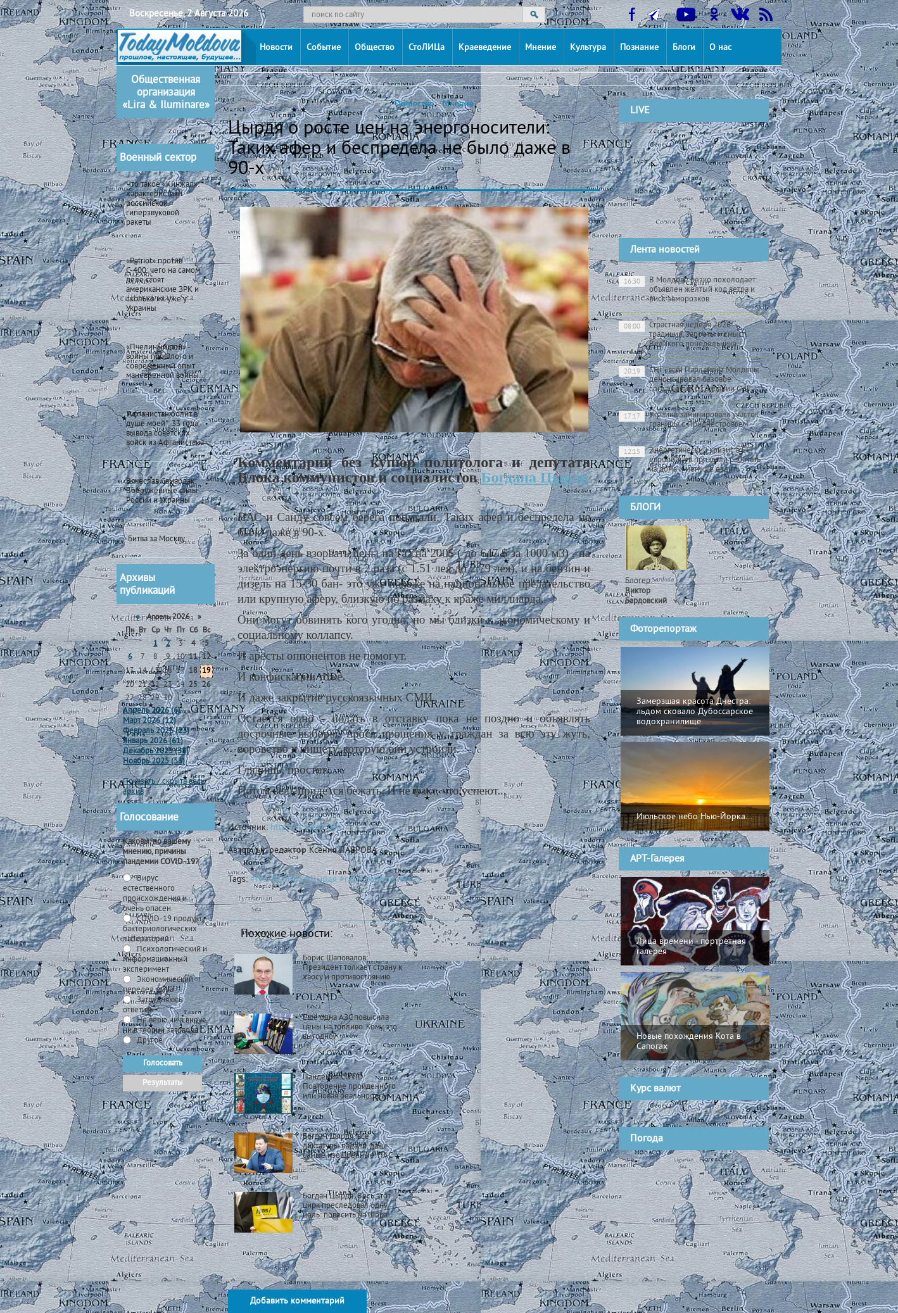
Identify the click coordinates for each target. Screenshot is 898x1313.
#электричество (389, 879)
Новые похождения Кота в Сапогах (688, 1041)
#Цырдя (321, 879)
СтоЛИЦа (426, 47)
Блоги (684, 47)
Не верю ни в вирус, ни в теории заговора (165, 1025)
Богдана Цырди (535, 477)
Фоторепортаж (663, 629)
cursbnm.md (722, 1110)
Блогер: (646, 591)
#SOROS (287, 879)
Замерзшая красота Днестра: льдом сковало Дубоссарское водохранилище (694, 711)
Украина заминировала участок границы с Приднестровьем (689, 420)
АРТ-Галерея (657, 859)
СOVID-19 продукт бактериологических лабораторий (162, 929)
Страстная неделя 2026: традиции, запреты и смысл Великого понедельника (683, 334)
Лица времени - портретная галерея (691, 946)
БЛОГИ (645, 507)
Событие (324, 47)
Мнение (540, 47)
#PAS (259, 879)
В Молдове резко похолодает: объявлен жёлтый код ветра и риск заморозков (688, 290)
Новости (276, 47)
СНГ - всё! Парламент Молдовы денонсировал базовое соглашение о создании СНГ (689, 379)
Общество (375, 47)
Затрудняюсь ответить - (152, 1005)
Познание (639, 47)
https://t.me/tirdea (305, 827)
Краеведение (484, 47)
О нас (720, 47)
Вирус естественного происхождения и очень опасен (155, 894)
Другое (149, 1041)
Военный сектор (158, 158)
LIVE (640, 110)
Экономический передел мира (158, 985)
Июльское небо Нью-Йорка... (694, 817)
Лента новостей (665, 250)
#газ (347, 879)
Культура (588, 47)
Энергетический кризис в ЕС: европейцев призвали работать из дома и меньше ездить (690, 460)
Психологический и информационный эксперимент (165, 960)
